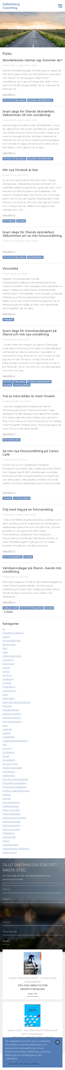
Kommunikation (12, 721)
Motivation (9, 752)
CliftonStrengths (12, 655)
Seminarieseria (11, 802)
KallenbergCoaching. (11, 6)
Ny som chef (10, 763)
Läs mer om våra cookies (24, 1063)
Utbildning (9, 833)
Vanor (6, 840)
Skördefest (35, 257)
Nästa (9, 611)
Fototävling (11, 440)
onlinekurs (9, 771)
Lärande (7, 729)
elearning (8, 679)
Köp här (32, 993)
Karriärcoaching (12, 717)
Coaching (8, 659)
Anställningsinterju (13, 632)
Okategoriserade (12, 767)
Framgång (9, 698)
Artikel (6, 636)
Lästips (7, 732)
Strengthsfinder (12, 813)
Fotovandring (12, 557)
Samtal (7, 798)
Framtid (7, 705)
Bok (5, 648)
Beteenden (9, 644)
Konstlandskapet (39, 381)
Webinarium (10, 852)
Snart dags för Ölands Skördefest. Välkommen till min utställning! (29, 113)
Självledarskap (11, 806)
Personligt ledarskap (15, 786)
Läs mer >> (9, 94)
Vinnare (8, 319)
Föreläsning (9, 690)
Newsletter (9, 759)
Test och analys (11, 829)
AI (4, 628)
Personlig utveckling (14, 782)
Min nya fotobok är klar (20, 170)
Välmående (9, 836)
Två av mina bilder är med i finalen (29, 396)
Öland (21, 221)
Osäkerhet (9, 775)
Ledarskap (9, 736)
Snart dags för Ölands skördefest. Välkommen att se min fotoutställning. (32, 233)
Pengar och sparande (15, 779)
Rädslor (7, 794)
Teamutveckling (12, 825)
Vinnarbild (10, 268)
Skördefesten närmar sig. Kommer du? (32, 60)
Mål (5, 744)
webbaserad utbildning (16, 848)
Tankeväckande (11, 821)
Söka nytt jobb (11, 809)
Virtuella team (11, 844)
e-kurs (6, 671)
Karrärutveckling (12, 713)
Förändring (9, 686)
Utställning (22, 385)
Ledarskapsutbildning (15, 740)
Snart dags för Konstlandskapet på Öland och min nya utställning (30, 332)
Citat (5, 652)
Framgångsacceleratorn (16, 702)
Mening (7, 748)
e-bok (6, 667)
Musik (6, 756)
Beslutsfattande (12, 640)
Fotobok (9, 221)
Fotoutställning (14, 100)
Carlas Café (10, 608)
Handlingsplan (11, 709)
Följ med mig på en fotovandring (28, 509)
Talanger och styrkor (14, 817)
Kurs (5, 725)
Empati (7, 682)
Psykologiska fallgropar (16, 790)
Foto (5, 694)
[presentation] (28, 911)
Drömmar (8, 663)
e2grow (7, 675)
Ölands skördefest (40, 100)
